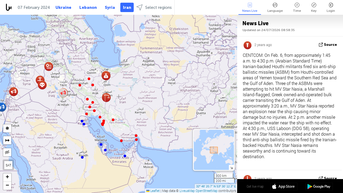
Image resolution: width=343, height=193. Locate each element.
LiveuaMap (187, 190)
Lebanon (88, 7)
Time (297, 8)
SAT (8, 165)
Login (331, 8)
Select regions (154, 7)
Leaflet (153, 190)
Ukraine (63, 7)
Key (313, 8)
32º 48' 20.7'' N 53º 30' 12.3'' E (216, 186)
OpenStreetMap (207, 190)
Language (275, 8)
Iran (127, 7)
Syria (110, 7)
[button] (136, 139)
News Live (249, 8)
